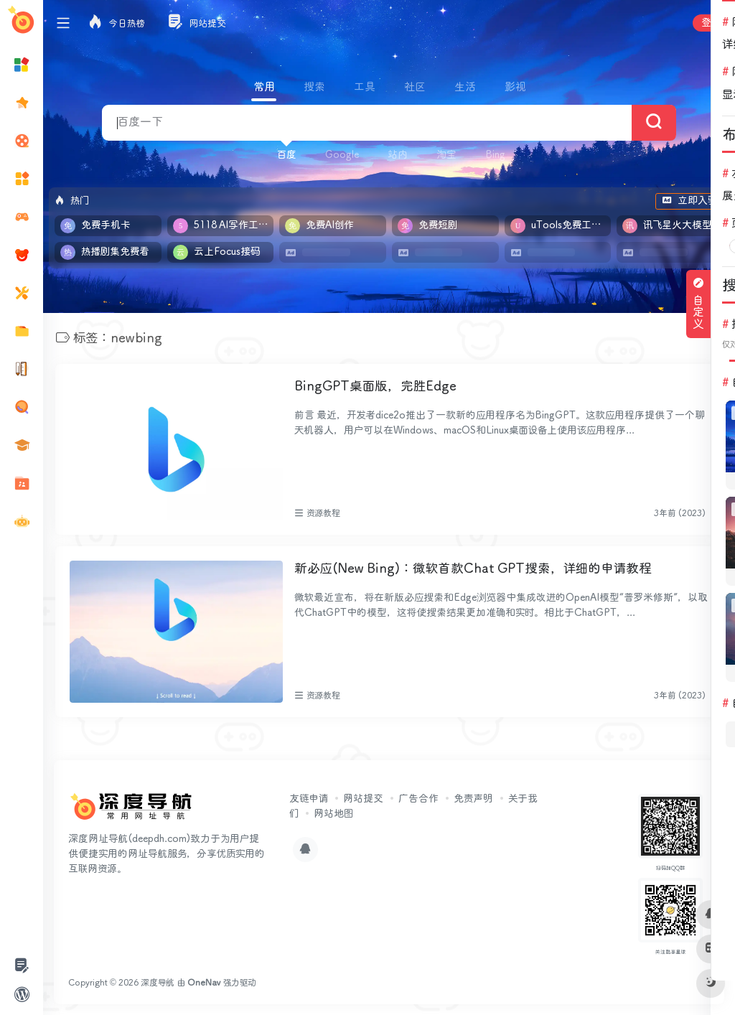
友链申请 (308, 798)
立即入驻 (689, 201)
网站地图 (333, 813)
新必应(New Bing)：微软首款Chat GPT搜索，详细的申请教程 (473, 568)
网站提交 (363, 798)
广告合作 (418, 798)
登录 (711, 23)
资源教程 (323, 513)
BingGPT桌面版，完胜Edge (375, 387)
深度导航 (157, 982)
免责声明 (473, 798)
